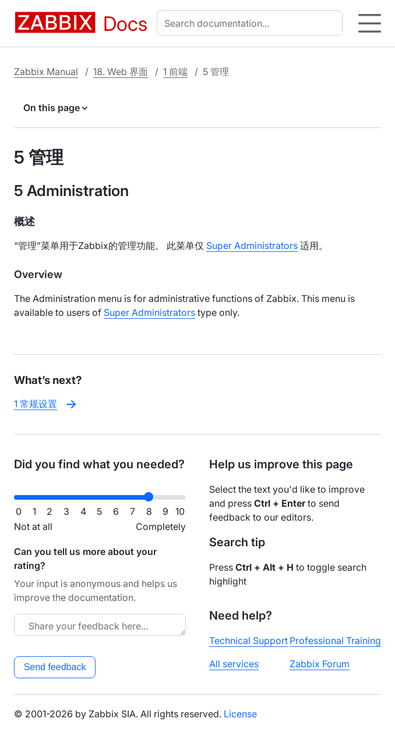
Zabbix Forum (320, 664)
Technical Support (248, 640)
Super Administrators (252, 245)
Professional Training (335, 640)
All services (234, 664)
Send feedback (55, 667)
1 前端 (175, 71)
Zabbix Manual (46, 71)
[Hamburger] (369, 23)
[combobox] (252, 23)
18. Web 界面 (120, 71)
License (240, 714)
